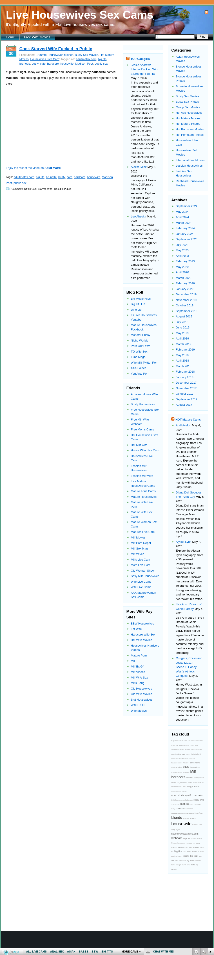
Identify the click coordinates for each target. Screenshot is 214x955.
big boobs (191, 861)
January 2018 (185, 377)
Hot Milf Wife (139, 445)
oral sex (184, 791)
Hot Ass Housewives (189, 112)
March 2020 (183, 278)
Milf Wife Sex (139, 677)
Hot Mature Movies (188, 118)
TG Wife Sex (139, 351)
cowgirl (178, 865)
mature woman (176, 791)
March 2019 (183, 344)
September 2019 (186, 311)
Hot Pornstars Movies (190, 129)
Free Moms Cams (142, 429)
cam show (182, 860)
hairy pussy (181, 843)
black (176, 860)
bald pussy (186, 754)
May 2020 (182, 267)
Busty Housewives (143, 404)
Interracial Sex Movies (190, 160)
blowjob (196, 847)
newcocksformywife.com (184, 795)
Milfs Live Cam (140, 559)
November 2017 (186, 388)
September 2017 (186, 399)
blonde (176, 817)
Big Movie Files (141, 298)
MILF (134, 661)
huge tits (186, 838)
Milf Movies (138, 537)
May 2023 (182, 250)
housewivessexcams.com (184, 833)
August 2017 (184, 404)
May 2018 (182, 355)
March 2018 (183, 366)
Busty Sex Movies (86, 55)
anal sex (189, 778)
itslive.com (182, 741)
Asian (184, 852)
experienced (191, 758)
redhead (187, 749)
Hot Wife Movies (141, 640)
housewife (67, 63)
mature (184, 804)
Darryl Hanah (186, 865)
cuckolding (181, 758)
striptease (186, 818)
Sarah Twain (198, 813)
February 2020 (185, 283)
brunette (24, 63)
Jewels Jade (175, 804)
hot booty (189, 847)
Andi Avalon (183, 425)
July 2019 (182, 322)
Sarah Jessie (197, 782)
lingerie (186, 856)
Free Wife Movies (37, 37)
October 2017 (185, 393)
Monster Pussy (140, 335)
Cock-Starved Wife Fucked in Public (55, 48)
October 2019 (185, 305)
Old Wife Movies (141, 694)
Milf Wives (137, 554)
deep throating (176, 754)
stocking (174, 767)
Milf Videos (138, 672)
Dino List (136, 309)
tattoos (180, 767)
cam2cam (174, 758)
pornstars (181, 808)
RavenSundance (176, 763)
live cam (181, 749)
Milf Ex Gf (137, 666)
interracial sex (190, 843)
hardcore (53, 63)
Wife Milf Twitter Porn (144, 362)
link (210, 884)
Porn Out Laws (140, 346)
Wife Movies (139, 710)
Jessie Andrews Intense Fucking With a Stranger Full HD (144, 69)
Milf (193, 772)
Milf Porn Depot (141, 543)
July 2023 (182, 245)
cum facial (191, 741)
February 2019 (185, 349)
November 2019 (186, 300)
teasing (193, 818)
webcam (177, 838)
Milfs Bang (138, 683)
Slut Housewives (141, 699)
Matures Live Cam (142, 532)
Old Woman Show (142, 570)
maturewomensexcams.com (182, 813)
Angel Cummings (195, 804)
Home (10, 37)
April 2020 (182, 272)
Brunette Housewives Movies (54, 55)
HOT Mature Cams (188, 419)
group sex (174, 745)
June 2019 (182, 327)
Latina (187, 800)
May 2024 (182, 211)
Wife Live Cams (141, 581)
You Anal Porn (140, 373)
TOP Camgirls (140, 59)
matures (201, 852)
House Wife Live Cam (145, 450)
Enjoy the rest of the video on (33, 168)
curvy (173, 809)
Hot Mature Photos (188, 123)
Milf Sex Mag (139, 548)
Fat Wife (136, 629)
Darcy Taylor (175, 830)
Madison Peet (84, 63)
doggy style (199, 800)
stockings (181, 847)
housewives (195, 767)
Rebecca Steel (197, 825)
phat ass (193, 838)
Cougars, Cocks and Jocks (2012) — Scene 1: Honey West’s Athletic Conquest (189, 666)
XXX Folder (138, 368)
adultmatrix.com (86, 59)
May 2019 (182, 333)
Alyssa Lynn (184, 541)
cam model (192, 852)
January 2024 (185, 233)
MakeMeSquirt (196, 754)
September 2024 (186, 206)
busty (35, 63)
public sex (101, 63)
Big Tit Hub (138, 304)
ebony (192, 745)
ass (191, 800)
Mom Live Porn (140, 565)
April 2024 (182, 217)
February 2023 (185, 261)
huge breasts (182, 782)
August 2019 (184, 316)
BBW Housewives (142, 623)
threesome (177, 787)
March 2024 (183, 222)
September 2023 (186, 239)
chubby (196, 777)
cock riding (195, 763)
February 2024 (185, 228)
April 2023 (182, 256)
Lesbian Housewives (189, 165)
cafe (43, 63)
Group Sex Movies (188, 107)
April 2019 (182, 338)
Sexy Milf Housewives (145, 576)
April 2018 (182, 360)
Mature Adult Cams (143, 491)
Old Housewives (141, 688)
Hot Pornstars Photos (190, 134)
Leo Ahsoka (138, 216)
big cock (194, 856)
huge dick (174, 741)
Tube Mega (138, 357)
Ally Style (186, 763)
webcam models (196, 749)
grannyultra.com (176, 772)
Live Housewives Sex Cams (79, 15)
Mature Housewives (143, 496)
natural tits (190, 809)
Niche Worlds (139, 340)
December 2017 (186, 382)
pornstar (196, 786)
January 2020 (185, 289)
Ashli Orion (199, 741)
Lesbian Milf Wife (142, 476)
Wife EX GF (138, 705)
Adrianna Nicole (184, 745)
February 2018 (185, 371)
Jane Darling (186, 787)
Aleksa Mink (139, 167)
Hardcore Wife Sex (143, 634)
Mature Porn (139, 655)
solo (200, 795)
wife (193, 865)
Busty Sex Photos (187, 101)
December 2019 (186, 294)
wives (190, 782)
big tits (102, 59)
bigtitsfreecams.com (178, 800)
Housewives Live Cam (44, 59)
